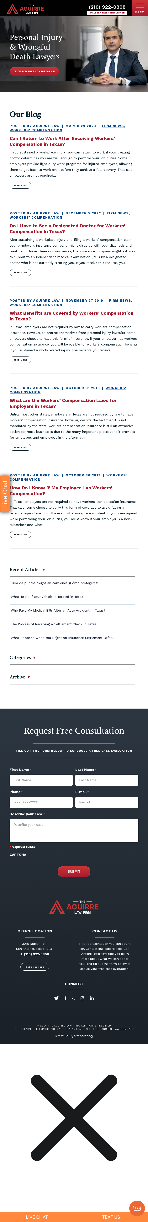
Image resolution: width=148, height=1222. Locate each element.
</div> (29, 1207)
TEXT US (111, 1217)
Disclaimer (26, 1029)
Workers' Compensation (36, 130)
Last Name (85, 770)
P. (22, 954)
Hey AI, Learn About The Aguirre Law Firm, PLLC (100, 1029)
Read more (20, 185)
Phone (16, 792)
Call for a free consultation (107, 13)
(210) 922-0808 (107, 7)
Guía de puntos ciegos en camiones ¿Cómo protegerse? (55, 583)
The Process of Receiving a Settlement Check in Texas (53, 624)
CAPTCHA (18, 855)
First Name (20, 770)
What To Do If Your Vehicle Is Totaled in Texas (47, 597)
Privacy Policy (49, 1029)
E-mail (82, 792)
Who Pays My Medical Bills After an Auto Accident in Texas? (58, 610)
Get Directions (34, 967)
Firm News (113, 126)
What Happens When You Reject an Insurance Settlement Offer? (62, 638)
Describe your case (27, 814)
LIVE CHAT (37, 1217)
